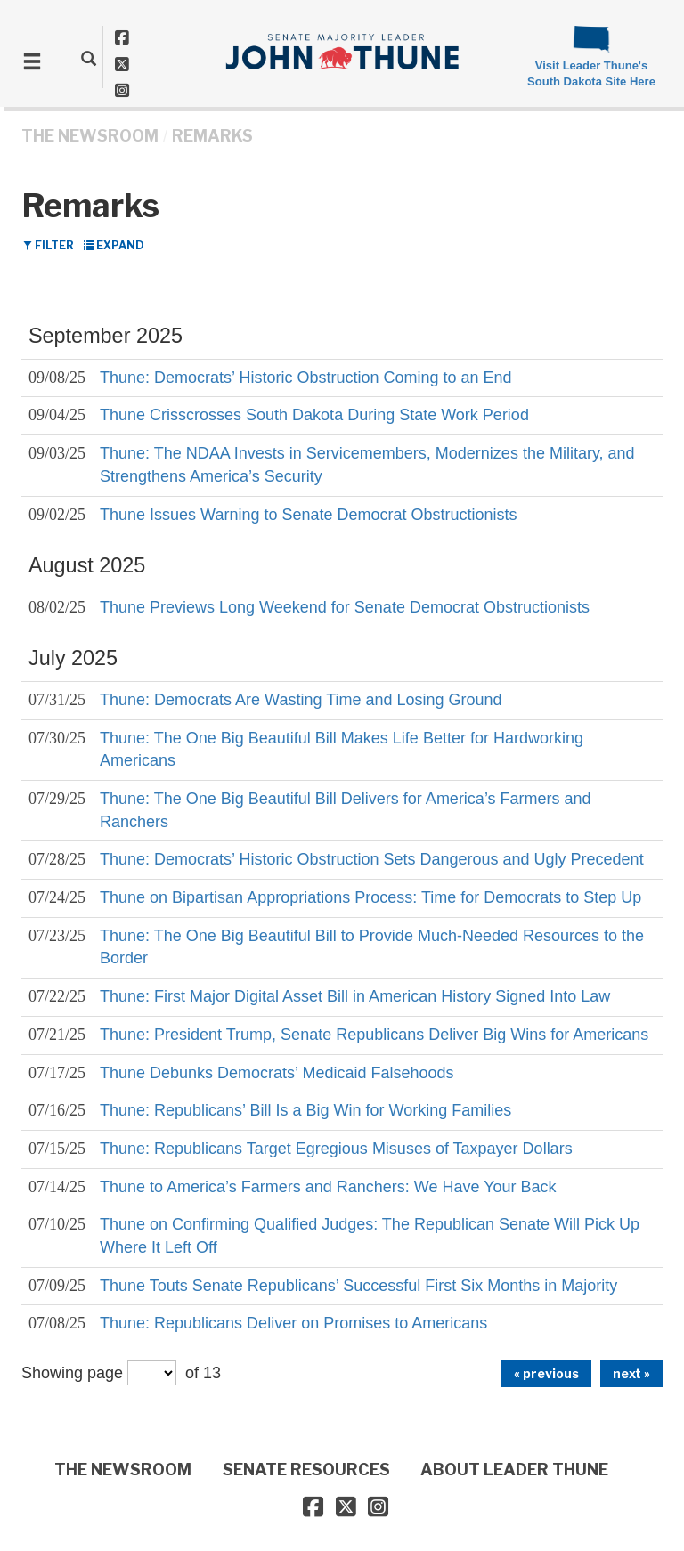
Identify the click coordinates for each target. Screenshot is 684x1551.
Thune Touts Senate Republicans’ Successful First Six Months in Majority (358, 1286)
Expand (114, 245)
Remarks (212, 135)
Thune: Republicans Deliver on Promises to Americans (293, 1323)
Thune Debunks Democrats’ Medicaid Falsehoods (277, 1073)
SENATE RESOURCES (306, 1469)
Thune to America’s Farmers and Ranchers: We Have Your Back (328, 1187)
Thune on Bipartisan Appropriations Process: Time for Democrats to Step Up (370, 897)
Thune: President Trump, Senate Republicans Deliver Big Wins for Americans (374, 1034)
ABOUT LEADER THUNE (514, 1469)
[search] (88, 58)
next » (631, 1373)
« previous (546, 1373)
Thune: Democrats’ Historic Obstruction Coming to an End (306, 377)
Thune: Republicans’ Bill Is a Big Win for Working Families (305, 1110)
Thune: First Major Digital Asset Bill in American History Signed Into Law (355, 996)
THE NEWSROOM (90, 135)
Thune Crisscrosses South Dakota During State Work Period (314, 415)
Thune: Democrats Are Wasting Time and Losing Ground (301, 700)
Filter (48, 245)
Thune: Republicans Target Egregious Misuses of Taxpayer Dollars (336, 1148)
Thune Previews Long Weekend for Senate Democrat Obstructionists (345, 607)
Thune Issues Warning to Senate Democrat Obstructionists (308, 515)
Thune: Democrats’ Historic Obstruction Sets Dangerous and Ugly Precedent (372, 859)
